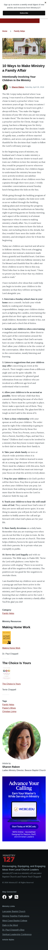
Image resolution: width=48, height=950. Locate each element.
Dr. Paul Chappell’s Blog (13, 930)
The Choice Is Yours (11, 684)
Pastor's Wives (9, 708)
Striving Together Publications (15, 916)
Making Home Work (11, 648)
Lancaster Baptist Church (13, 911)
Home (4, 31)
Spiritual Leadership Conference (17, 934)
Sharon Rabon (18, 87)
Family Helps (19, 31)
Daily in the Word (10, 925)
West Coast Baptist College (14, 921)
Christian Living (9, 711)
